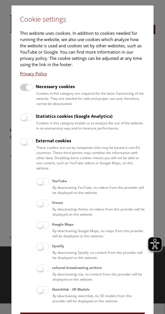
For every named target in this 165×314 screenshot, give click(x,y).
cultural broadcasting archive (77, 267)
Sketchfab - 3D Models (71, 289)
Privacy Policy (33, 73)
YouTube (59, 181)
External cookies (53, 140)
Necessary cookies (55, 86)
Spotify (58, 246)
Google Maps (63, 224)
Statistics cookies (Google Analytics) (74, 116)
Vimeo (57, 202)
